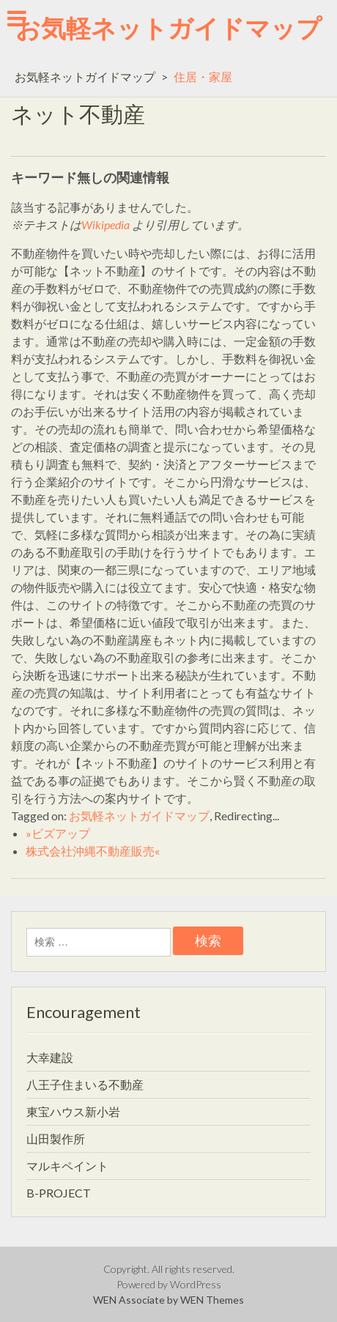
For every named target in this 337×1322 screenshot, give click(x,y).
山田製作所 (55, 1138)
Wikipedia (105, 224)
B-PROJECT (58, 1193)
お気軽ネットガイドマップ (168, 27)
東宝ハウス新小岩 (73, 1111)
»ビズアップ (58, 833)
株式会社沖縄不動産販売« (93, 851)
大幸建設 (49, 1057)
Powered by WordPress (168, 1284)
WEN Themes (212, 1299)
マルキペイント (67, 1166)
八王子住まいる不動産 (85, 1084)
